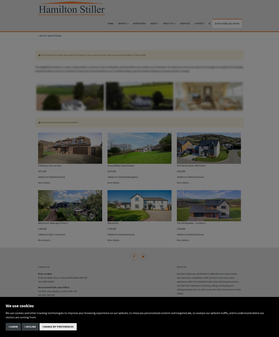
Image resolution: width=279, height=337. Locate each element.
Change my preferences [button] (58, 326)
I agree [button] (13, 326)
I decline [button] (30, 326)
